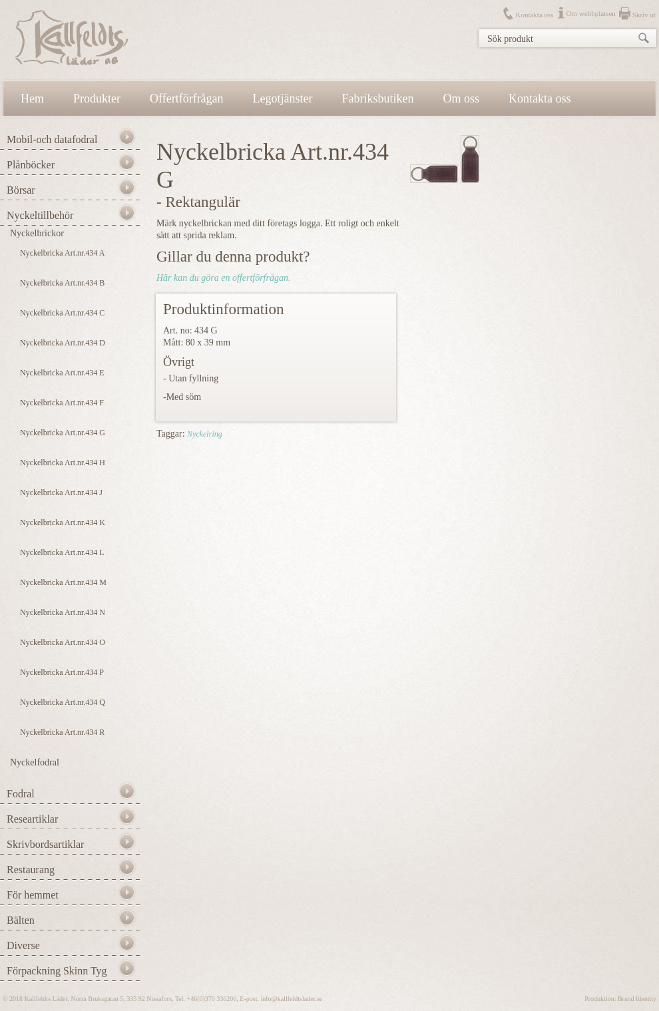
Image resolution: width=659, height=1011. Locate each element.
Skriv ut (644, 15)
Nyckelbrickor (37, 233)
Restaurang (31, 869)
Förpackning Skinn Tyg (57, 970)
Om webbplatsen (591, 13)
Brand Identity (637, 998)
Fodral (21, 793)
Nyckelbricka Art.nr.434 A (62, 253)
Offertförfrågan (187, 98)
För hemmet (33, 895)
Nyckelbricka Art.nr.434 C (62, 312)
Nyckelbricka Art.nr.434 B (62, 283)
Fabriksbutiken (378, 98)
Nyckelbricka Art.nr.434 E (62, 372)
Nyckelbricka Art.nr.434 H (62, 462)
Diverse (23, 945)
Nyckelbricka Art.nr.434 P (62, 672)
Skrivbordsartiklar (45, 844)
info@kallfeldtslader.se (291, 998)
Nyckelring (204, 434)
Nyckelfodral (34, 762)
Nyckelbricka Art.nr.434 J (61, 492)
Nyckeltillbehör (40, 215)
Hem (32, 98)
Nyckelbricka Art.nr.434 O (62, 642)
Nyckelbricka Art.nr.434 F (62, 402)
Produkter (96, 98)
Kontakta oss (534, 15)
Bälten (21, 920)
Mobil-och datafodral (52, 139)
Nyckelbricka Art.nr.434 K (62, 522)
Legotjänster (283, 98)
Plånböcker (31, 164)
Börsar (21, 190)
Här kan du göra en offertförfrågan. (223, 278)
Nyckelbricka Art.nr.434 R (62, 732)
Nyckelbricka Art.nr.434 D (62, 342)
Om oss (461, 98)
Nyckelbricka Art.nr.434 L (62, 552)
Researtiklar (32, 819)
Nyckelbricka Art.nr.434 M (63, 582)
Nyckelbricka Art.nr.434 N (62, 612)
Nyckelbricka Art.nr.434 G (62, 432)
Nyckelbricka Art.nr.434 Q (62, 702)
